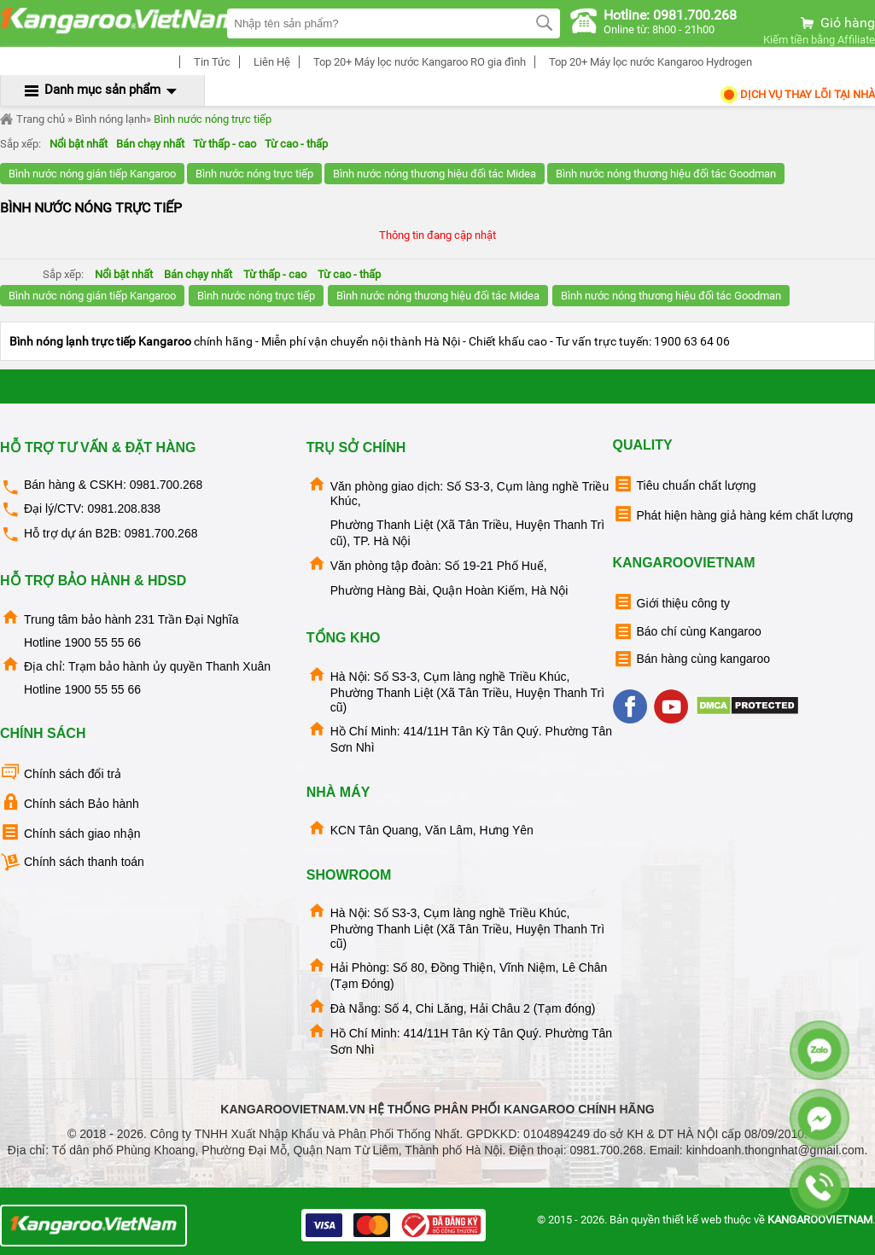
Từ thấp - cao (224, 143)
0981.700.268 (166, 484)
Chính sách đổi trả (60, 772)
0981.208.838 (123, 508)
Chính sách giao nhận (70, 832)
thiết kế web (691, 1219)
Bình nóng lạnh (110, 119)
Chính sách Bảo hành (69, 802)
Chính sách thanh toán (72, 862)
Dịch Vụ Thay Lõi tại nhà (797, 94)
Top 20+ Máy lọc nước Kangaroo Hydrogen (648, 61)
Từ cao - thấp (296, 143)
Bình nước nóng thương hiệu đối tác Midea (434, 173)
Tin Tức (209, 61)
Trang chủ (32, 119)
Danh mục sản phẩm (102, 89)
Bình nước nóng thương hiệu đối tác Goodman (666, 173)
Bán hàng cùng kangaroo (691, 659)
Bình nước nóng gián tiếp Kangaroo (92, 173)
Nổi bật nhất (79, 143)
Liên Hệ (269, 61)
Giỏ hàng (836, 23)
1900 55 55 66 (102, 642)
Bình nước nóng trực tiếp (212, 119)
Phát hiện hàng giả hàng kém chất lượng (733, 514)
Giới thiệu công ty (672, 602)
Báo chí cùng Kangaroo (687, 631)
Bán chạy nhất (150, 143)
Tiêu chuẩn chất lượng (684, 484)
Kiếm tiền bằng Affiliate (819, 39)
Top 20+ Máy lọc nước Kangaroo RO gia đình (417, 61)
